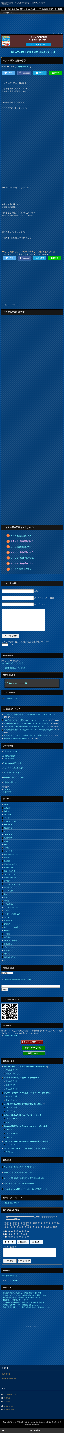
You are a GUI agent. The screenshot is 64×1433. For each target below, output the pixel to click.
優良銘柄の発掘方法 (11, 864)
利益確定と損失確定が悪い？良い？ (15, 1300)
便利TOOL (8, 815)
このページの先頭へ (34, 1430)
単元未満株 (8, 921)
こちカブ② (7, 792)
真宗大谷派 (8, 838)
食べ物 (6, 831)
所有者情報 (6, 1374)
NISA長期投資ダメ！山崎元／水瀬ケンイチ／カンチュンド (24, 1298)
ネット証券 (59, 9)
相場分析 (7, 811)
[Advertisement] (22, 24)
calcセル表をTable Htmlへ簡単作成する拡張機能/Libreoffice (26, 1141)
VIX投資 (7, 934)
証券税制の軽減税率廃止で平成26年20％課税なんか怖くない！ (25, 1302)
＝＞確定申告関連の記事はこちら (13, 668)
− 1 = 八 (9, 645)
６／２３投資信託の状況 (22, 558)
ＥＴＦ (6, 897)
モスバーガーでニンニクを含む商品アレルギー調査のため (24, 1067)
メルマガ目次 (43, 9)
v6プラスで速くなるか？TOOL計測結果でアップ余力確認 (24, 1148)
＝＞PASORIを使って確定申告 (12, 663)
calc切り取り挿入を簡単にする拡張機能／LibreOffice (23, 1104)
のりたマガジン (31, 9)
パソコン (7, 818)
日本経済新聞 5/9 (9, 756)
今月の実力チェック (11, 940)
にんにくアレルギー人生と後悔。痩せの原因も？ (21, 1078)
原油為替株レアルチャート (14, 1203)
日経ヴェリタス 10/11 (11, 751)
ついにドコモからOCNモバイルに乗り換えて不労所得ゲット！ (26, 1189)
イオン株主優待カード (9, 1276)
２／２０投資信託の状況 (22, 552)
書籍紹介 (7, 924)
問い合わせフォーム (12, 1036)
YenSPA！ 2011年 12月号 (13, 777)
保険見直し (8, 944)
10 (47, 1148)
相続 (5, 844)
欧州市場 (7, 954)
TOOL (22, 9)
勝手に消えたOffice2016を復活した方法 (18, 1172)
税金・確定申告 (9, 871)
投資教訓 (7, 858)
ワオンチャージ (13, 1280)
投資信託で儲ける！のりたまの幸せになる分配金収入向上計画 (23, 3)
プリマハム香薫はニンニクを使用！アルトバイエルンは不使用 (26, 1093)
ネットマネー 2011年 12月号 (13, 768)
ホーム (3, 9)
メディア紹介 (9, 891)
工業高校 (7, 808)
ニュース (7, 911)
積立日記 (7, 937)
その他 (6, 848)
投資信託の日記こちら (32, 1042)
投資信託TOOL (9, 868)
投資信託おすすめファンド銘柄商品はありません (20, 1305)
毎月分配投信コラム (11, 854)
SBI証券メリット (11, 698)
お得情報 (7, 881)
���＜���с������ (18, 1234)
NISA (51, 9)
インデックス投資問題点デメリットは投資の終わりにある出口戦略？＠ (29, 715)
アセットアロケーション (13, 884)
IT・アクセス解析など (12, 914)
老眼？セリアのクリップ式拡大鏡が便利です (20, 1183)
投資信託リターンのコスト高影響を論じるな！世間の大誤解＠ (26, 735)
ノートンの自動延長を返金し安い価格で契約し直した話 (24, 1178)
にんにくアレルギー (11, 821)
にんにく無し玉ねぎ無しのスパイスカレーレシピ (21, 1115)
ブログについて (9, 947)
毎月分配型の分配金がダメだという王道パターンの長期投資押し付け (28, 730)
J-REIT (6, 917)
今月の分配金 (9, 904)
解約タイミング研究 (11, 927)
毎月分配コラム (13, 9)
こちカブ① (7, 789)
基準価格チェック (23, 66)
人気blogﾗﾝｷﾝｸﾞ (7, 13)
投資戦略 (7, 861)
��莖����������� (18, 1237)
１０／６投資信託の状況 (22, 563)
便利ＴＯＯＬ (34, 1053)
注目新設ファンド (10, 887)
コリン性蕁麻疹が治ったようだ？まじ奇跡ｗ (20, 1167)
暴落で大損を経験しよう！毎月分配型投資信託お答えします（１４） (27, 1307)
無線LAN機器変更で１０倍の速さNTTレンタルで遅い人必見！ (26, 723)
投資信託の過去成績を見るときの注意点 (19, 979)
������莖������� (18, 1231)
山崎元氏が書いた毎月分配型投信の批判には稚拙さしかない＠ (26, 727)
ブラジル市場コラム (11, 907)
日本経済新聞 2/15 (9, 782)
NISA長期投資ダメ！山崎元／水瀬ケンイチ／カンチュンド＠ (26, 720)
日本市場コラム (9, 950)
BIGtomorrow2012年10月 (12, 763)
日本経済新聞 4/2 (9, 758)
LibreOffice (8, 834)
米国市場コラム (9, 957)
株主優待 (7, 931)
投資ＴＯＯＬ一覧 (33, 1048)
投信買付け (8, 828)
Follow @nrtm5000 (9, 1379)
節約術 (6, 901)
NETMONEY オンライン (12, 773)
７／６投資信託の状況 (21, 535)
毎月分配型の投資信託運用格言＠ (16, 738)
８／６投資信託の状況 (21, 547)
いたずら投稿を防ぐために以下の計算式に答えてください (26, 642)
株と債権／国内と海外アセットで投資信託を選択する (22, 1293)
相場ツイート (9, 824)
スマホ (6, 841)
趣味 (5, 894)
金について (8, 960)
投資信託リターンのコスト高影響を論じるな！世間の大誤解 (24, 1295)
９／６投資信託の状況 (21, 569)
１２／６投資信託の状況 (22, 541)
